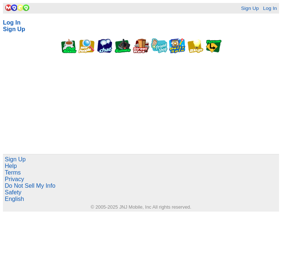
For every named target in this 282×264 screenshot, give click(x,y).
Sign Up (249, 8)
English (14, 199)
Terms (13, 172)
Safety (13, 192)
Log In (270, 8)
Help (11, 166)
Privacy (14, 179)
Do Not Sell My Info (30, 186)
